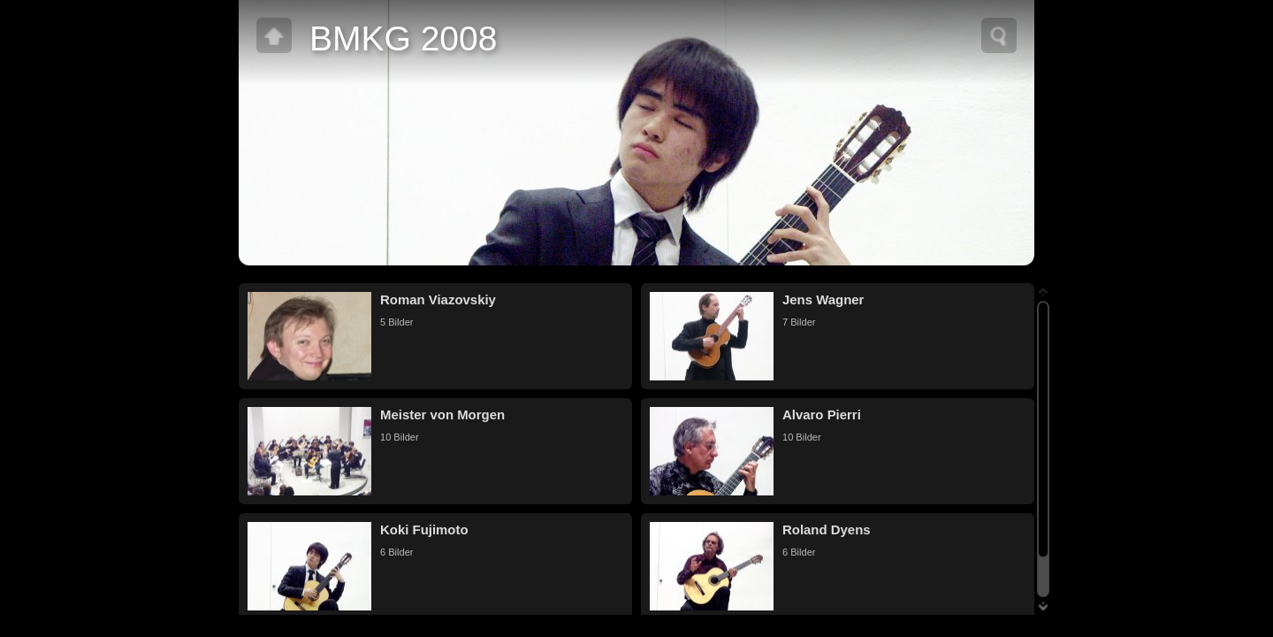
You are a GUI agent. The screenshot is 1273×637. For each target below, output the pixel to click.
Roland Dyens (826, 529)
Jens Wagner (823, 299)
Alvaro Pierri (821, 414)
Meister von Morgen (442, 414)
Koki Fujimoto (424, 529)
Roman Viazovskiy (438, 299)
